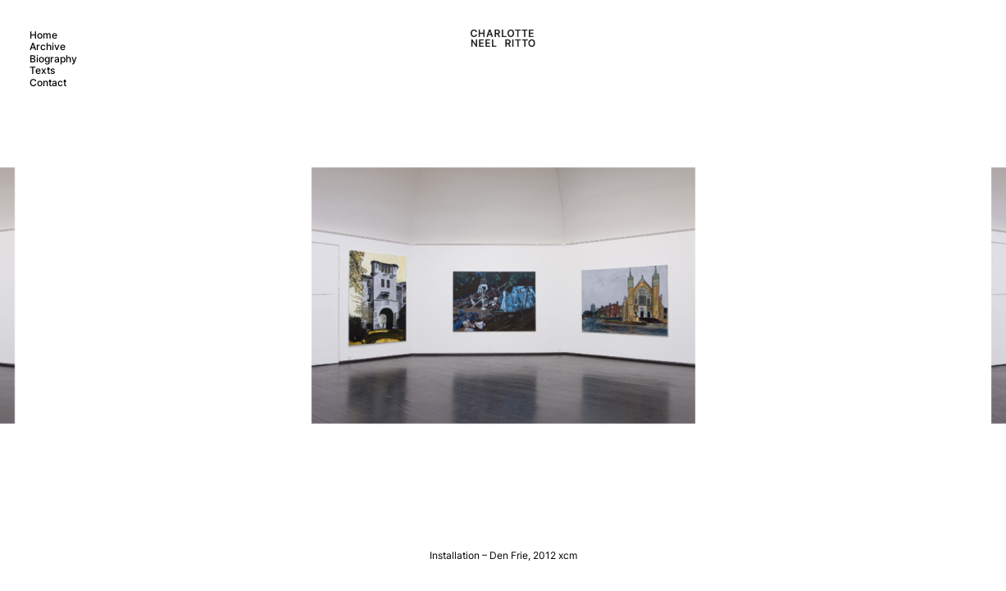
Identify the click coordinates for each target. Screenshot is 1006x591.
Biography (53, 59)
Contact (48, 82)
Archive (48, 46)
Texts (42, 70)
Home (43, 35)
